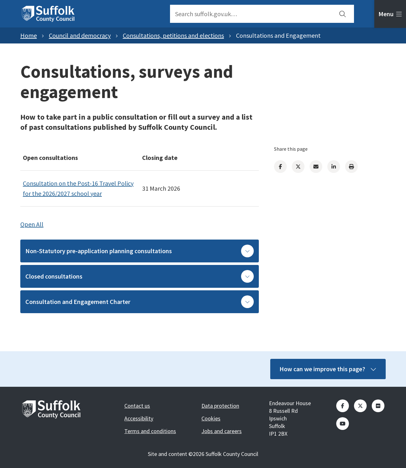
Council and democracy (80, 35)
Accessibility (138, 418)
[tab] (390, 14)
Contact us (137, 405)
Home (28, 35)
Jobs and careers (221, 431)
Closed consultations (139, 276)
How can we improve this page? (324, 369)
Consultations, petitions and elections (173, 35)
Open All (31, 224)
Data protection (220, 405)
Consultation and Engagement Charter (139, 301)
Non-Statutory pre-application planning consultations (139, 251)
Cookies (210, 418)
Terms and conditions (150, 431)
